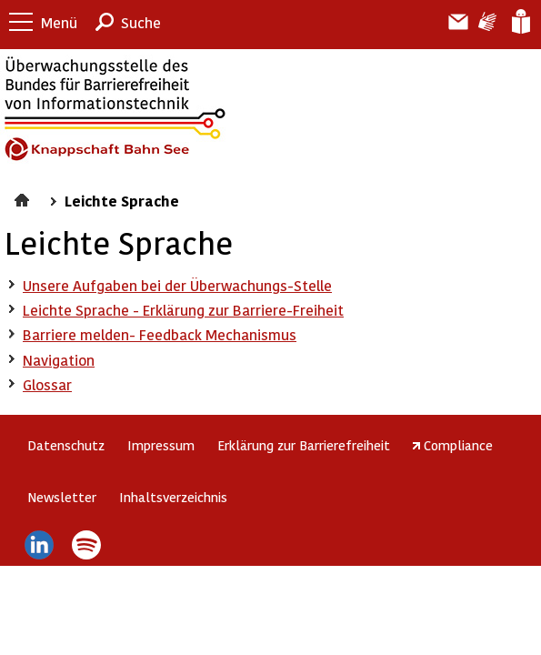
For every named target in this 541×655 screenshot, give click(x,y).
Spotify (86, 544)
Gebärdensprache (486, 22)
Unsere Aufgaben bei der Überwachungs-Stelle (177, 285)
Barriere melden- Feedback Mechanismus (159, 334)
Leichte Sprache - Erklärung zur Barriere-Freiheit (183, 309)
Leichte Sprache (519, 22)
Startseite (24, 197)
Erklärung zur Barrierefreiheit (303, 445)
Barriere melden (451, 22)
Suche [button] (141, 22)
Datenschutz (66, 445)
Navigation (59, 359)
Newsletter (61, 497)
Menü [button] (59, 22)
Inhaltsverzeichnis (173, 497)
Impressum (161, 445)
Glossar (47, 384)
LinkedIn (38, 544)
